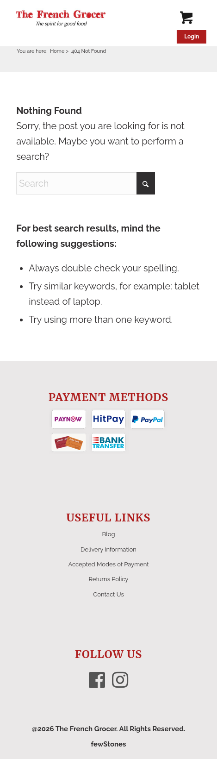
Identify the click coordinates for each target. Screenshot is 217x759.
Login (191, 36)
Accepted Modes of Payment (108, 564)
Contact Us (108, 594)
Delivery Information (108, 549)
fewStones (108, 744)
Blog (108, 534)
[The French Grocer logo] (90, 18)
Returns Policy (109, 579)
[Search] (85, 183)
